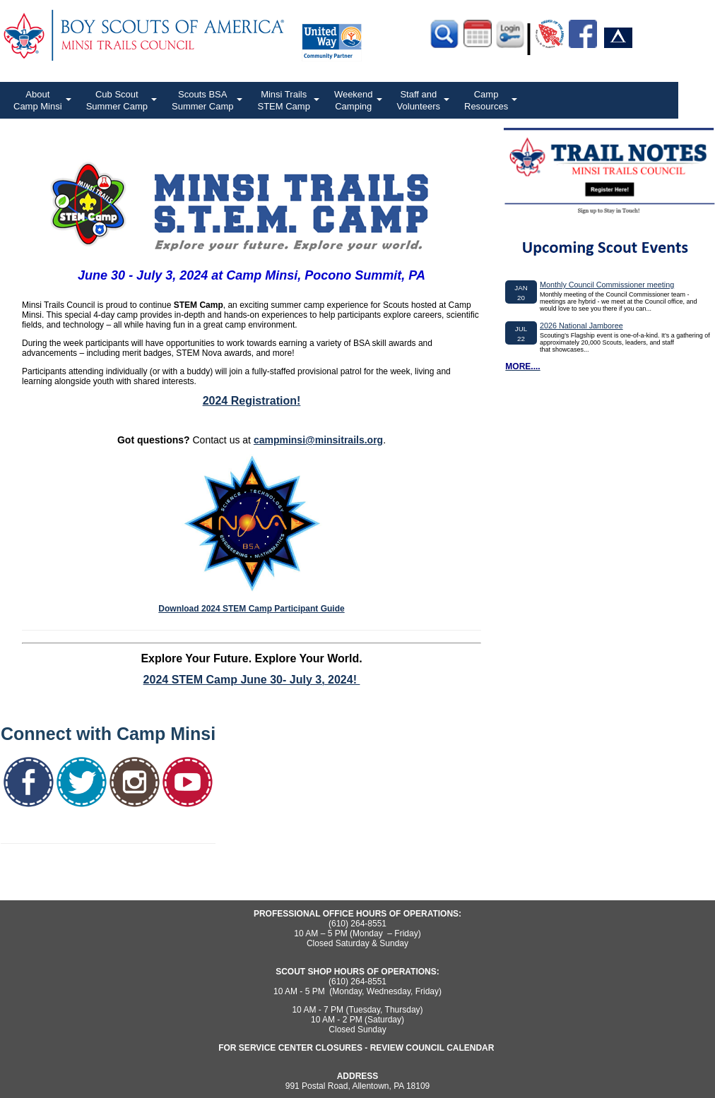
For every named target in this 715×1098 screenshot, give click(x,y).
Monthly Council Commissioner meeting (607, 284)
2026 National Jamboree (581, 325)
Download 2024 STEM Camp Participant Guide (251, 609)
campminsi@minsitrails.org (318, 440)
